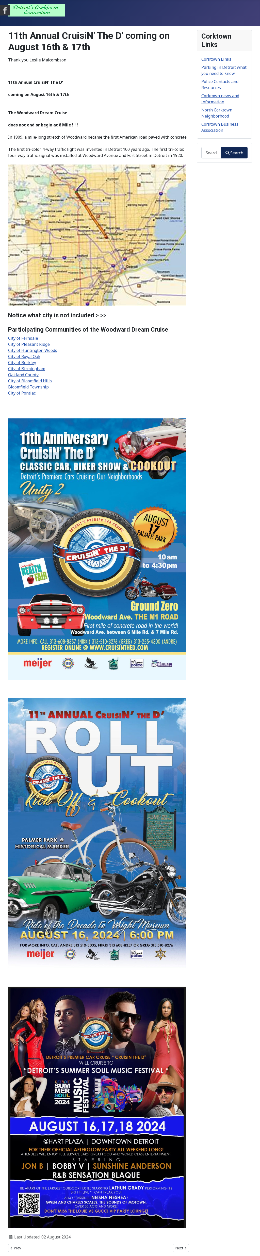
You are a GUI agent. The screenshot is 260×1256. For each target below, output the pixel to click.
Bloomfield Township (28, 387)
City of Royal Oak (24, 356)
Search (234, 153)
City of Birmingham (26, 368)
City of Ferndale (23, 338)
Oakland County (23, 375)
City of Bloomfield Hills (30, 381)
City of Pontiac (22, 393)
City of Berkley (22, 362)
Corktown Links (216, 59)
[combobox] (211, 152)
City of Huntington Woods (32, 350)
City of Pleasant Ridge (29, 344)
